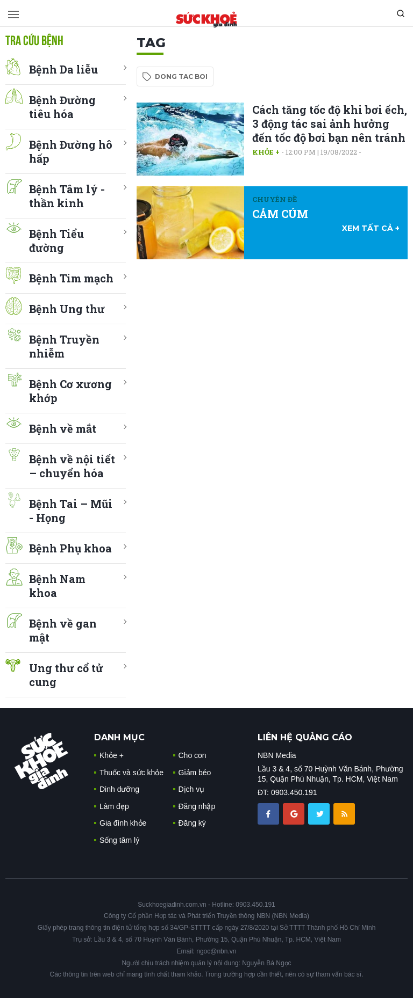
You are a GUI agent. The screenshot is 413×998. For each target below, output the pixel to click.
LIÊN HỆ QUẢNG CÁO (305, 737)
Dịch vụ (192, 789)
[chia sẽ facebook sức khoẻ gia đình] (269, 813)
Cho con (192, 755)
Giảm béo (195, 772)
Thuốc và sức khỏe (131, 772)
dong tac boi (181, 76)
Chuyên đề (274, 199)
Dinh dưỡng (119, 789)
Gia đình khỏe (122, 823)
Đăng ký (192, 823)
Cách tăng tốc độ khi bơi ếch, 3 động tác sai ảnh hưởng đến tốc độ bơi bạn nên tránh (329, 123)
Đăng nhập (197, 806)
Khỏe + (266, 152)
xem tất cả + (371, 228)
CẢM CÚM (280, 214)
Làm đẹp (114, 806)
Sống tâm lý (119, 840)
